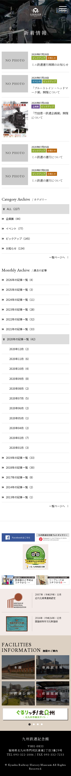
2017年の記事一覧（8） (18, 477)
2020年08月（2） (19, 388)
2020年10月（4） (19, 369)
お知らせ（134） (14, 248)
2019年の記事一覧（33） (19, 458)
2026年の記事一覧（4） (18, 280)
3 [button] (38, 724)
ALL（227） (11, 209)
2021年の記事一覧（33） (19, 329)
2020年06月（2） (19, 408)
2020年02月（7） (19, 438)
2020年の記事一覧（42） (19, 339)
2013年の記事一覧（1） (18, 497)
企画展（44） (12, 219)
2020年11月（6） (19, 359)
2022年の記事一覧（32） (19, 319)
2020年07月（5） (19, 398)
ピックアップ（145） (17, 238)
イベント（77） (13, 228)
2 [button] (34, 724)
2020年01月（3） (19, 448)
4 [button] (42, 724)
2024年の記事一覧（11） (19, 300)
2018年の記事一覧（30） (19, 467)
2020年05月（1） (19, 418)
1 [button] (29, 724)
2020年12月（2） (19, 349)
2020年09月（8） (19, 379)
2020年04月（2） (19, 428)
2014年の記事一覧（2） (18, 487)
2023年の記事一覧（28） (19, 309)
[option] (35, 714)
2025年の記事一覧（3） (18, 289)
